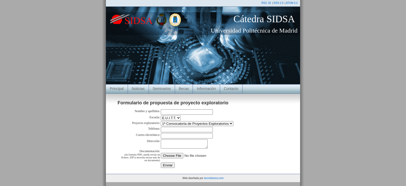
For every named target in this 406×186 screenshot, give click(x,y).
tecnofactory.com (213, 179)
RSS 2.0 (278, 3)
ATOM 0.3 (292, 3)
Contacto (231, 89)
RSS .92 (266, 3)
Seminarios (162, 89)
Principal (117, 89)
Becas (184, 89)
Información (206, 89)
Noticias (138, 89)
